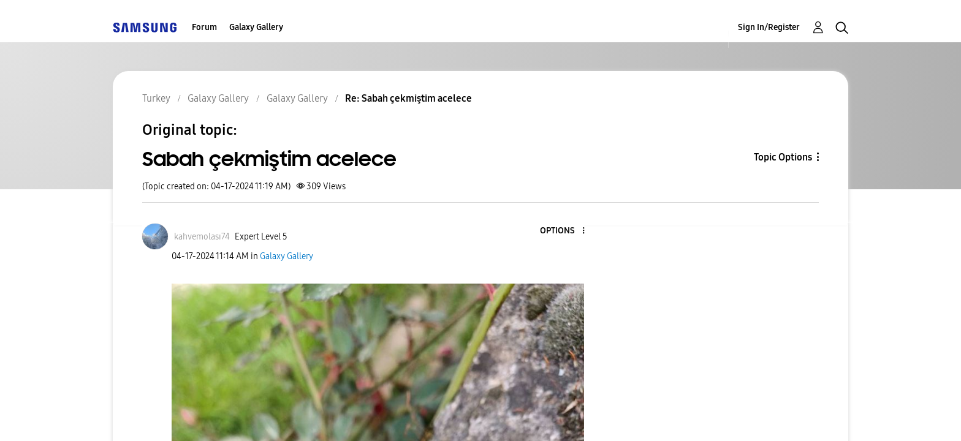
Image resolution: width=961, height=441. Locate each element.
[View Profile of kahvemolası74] (202, 237)
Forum (204, 27)
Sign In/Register (769, 27)
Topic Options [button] (783, 157)
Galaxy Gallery (256, 27)
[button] (563, 231)
